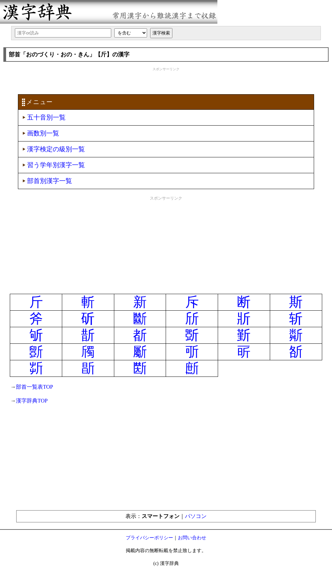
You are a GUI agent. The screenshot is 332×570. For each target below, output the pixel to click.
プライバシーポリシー (149, 537)
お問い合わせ (192, 537)
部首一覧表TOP (34, 387)
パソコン (196, 516)
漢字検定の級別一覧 (56, 149)
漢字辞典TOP (32, 401)
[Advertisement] (166, 80)
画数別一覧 (43, 133)
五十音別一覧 (46, 117)
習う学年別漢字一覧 (56, 165)
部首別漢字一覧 (49, 180)
